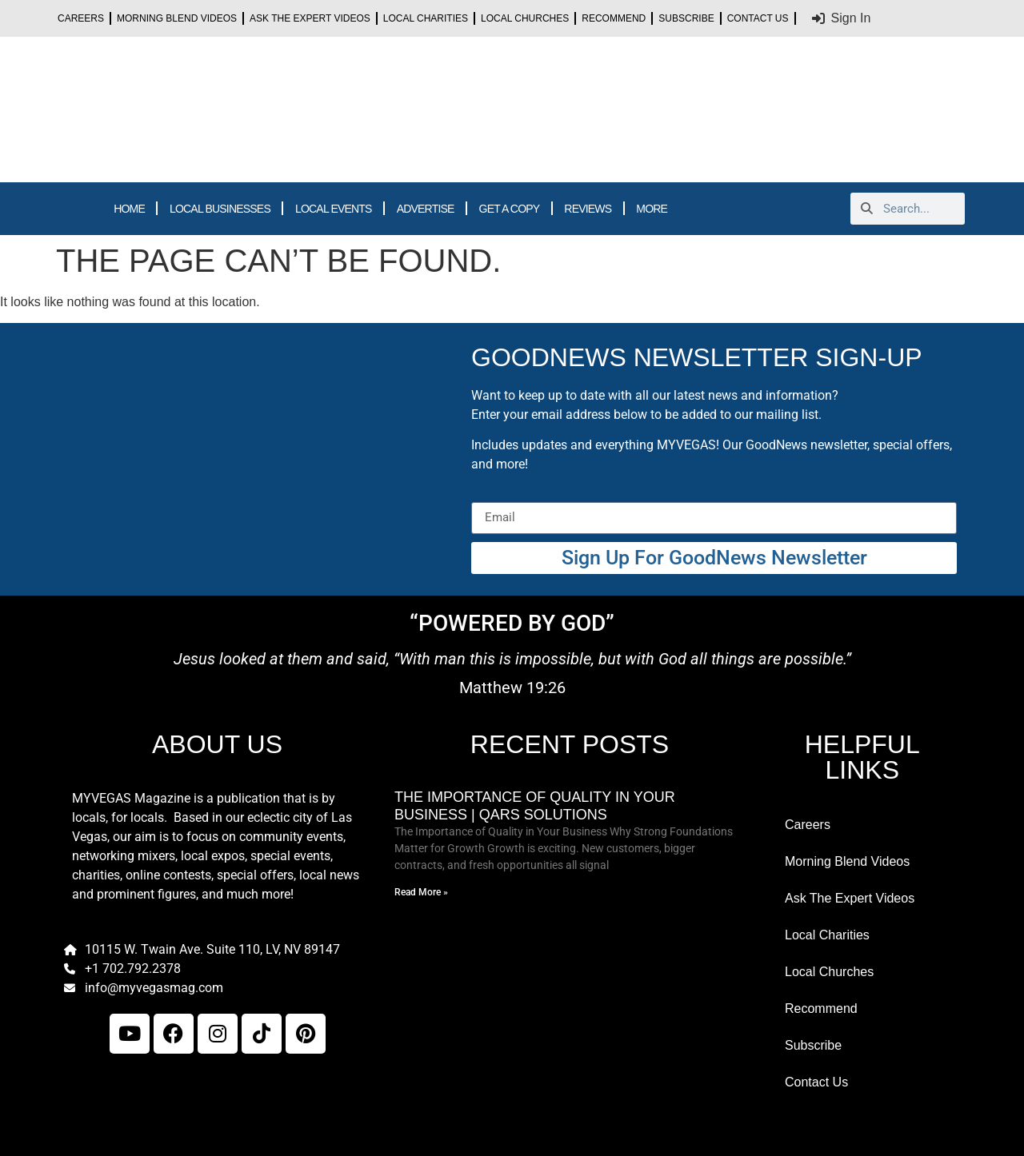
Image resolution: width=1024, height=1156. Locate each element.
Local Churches (525, 18)
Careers (81, 18)
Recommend (614, 18)
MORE (651, 208)
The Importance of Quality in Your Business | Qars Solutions (534, 806)
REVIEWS (587, 208)
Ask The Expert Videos (310, 18)
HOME (129, 208)
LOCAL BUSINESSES (220, 208)
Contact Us (758, 18)
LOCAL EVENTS (333, 208)
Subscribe (686, 18)
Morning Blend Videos (177, 18)
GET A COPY (509, 208)
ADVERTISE (425, 208)
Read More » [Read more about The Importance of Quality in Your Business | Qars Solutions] (421, 892)
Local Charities (425, 18)
